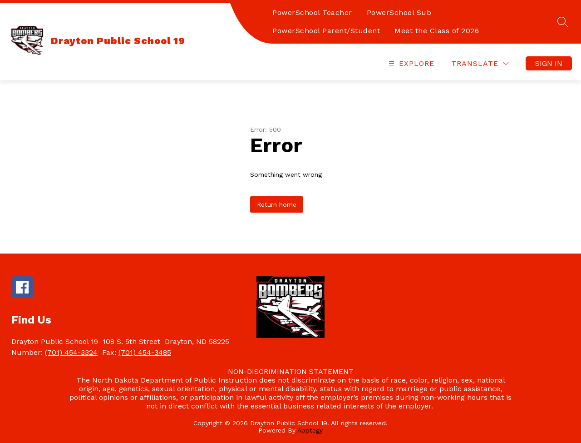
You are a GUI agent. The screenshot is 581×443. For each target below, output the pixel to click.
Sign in (548, 63)
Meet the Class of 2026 (436, 30)
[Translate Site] (480, 63)
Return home (276, 204)
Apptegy (310, 430)
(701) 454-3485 (144, 352)
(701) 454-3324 (71, 352)
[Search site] (562, 21)
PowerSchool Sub (399, 12)
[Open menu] (410, 63)
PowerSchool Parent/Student (326, 30)
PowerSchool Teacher (312, 12)
